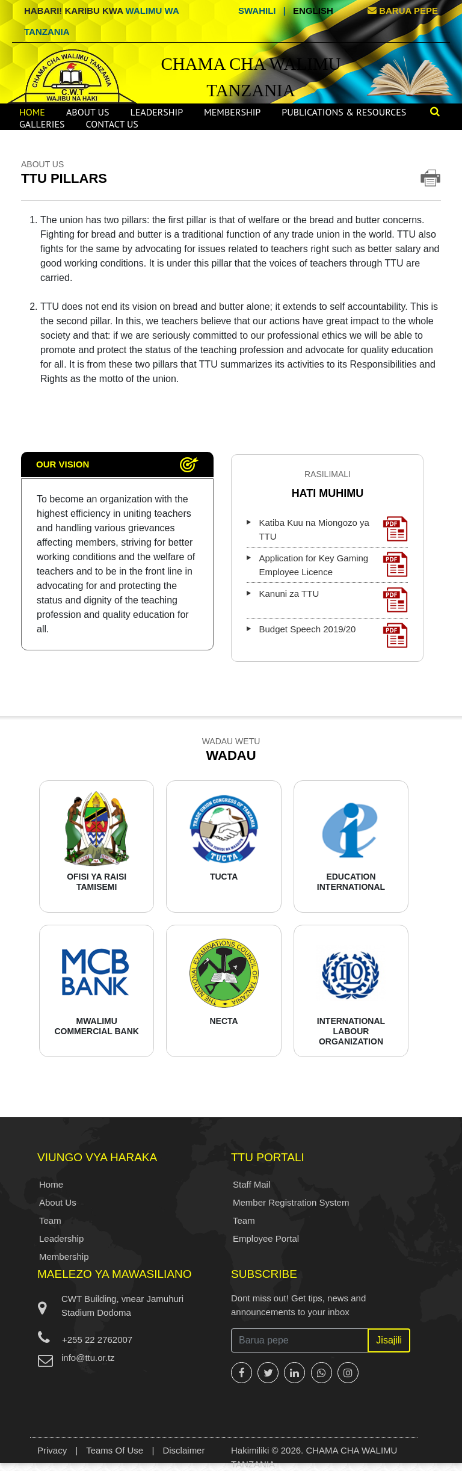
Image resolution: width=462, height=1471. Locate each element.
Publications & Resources (344, 112)
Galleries (42, 124)
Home (32, 112)
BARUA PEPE (403, 10)
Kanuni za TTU (333, 599)
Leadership (156, 112)
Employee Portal (266, 1238)
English (313, 10)
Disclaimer (183, 1450)
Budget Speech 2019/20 (333, 635)
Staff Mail (251, 1184)
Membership (232, 112)
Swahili (257, 10)
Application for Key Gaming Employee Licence (333, 564)
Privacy (52, 1450)
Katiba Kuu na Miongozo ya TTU (333, 528)
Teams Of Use (114, 1450)
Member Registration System (291, 1202)
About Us (87, 112)
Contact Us (112, 124)
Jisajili (389, 1340)
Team (50, 1220)
